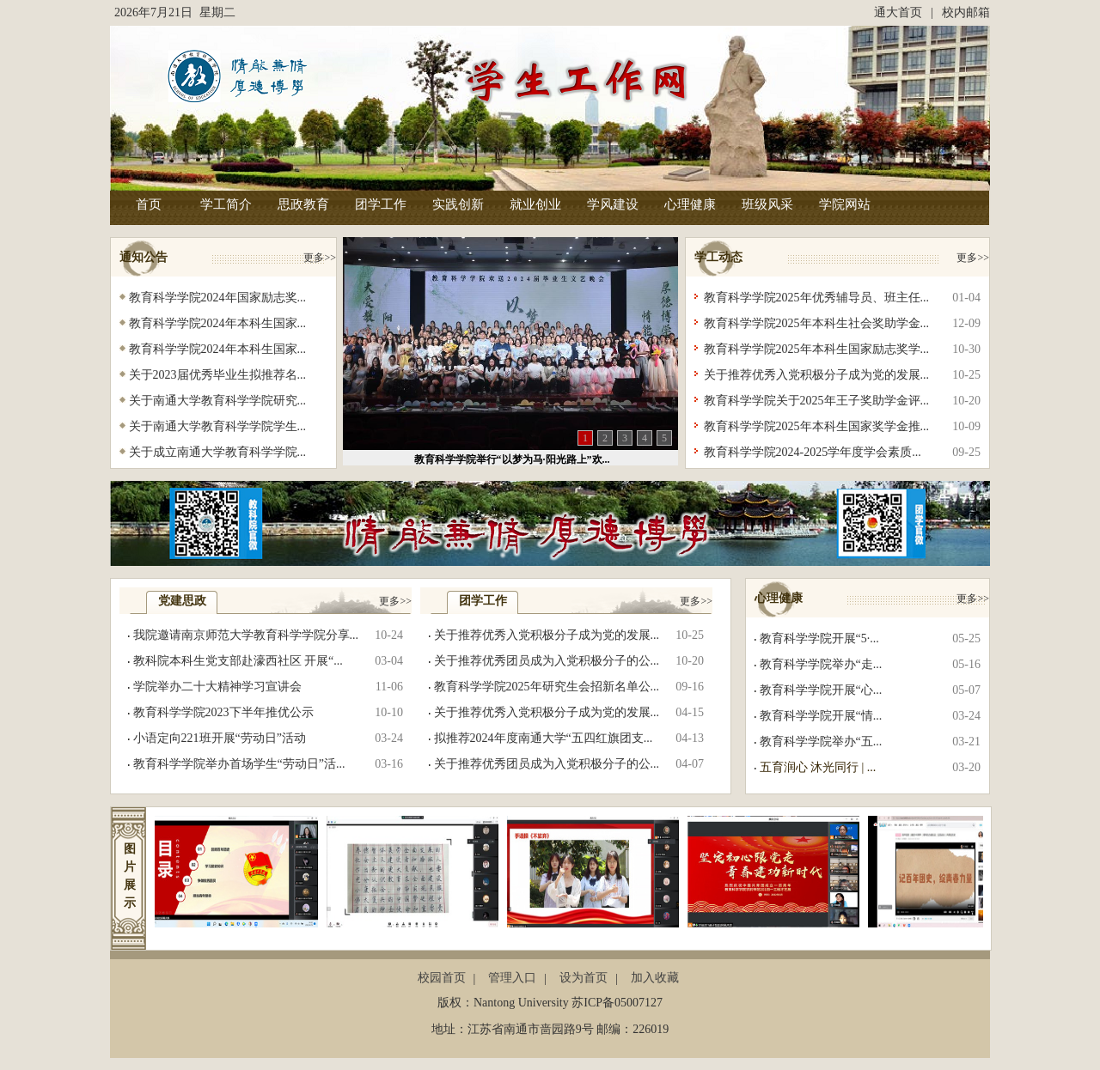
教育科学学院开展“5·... (819, 638)
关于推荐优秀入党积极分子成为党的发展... (817, 374)
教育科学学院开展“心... (821, 690)
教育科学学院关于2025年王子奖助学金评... (817, 400)
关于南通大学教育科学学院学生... (218, 426)
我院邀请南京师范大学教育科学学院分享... (246, 635)
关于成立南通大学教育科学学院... (218, 452)
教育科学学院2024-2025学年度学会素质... (812, 452)
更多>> (319, 258)
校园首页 (442, 977)
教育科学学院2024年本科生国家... (218, 323)
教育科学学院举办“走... (821, 664)
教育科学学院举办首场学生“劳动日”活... (239, 763)
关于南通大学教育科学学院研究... (218, 400)
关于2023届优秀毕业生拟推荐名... (218, 374)
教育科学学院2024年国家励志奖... (218, 297)
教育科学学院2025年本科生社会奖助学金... (817, 323)
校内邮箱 (966, 12)
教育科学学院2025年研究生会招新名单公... (547, 686)
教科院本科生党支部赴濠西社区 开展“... (238, 660)
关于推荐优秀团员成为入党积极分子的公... (547, 660)
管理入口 (512, 977)
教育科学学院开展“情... (821, 715)
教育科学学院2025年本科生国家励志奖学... (817, 349)
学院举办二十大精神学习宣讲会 (217, 686)
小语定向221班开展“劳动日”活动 (219, 738)
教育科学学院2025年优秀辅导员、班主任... (817, 297)
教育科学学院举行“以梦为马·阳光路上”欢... (512, 459)
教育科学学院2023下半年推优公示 (223, 712)
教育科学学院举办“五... (821, 741)
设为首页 (583, 977)
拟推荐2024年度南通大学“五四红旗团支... (543, 738)
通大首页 (898, 12)
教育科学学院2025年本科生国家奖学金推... (817, 426)
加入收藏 (655, 977)
